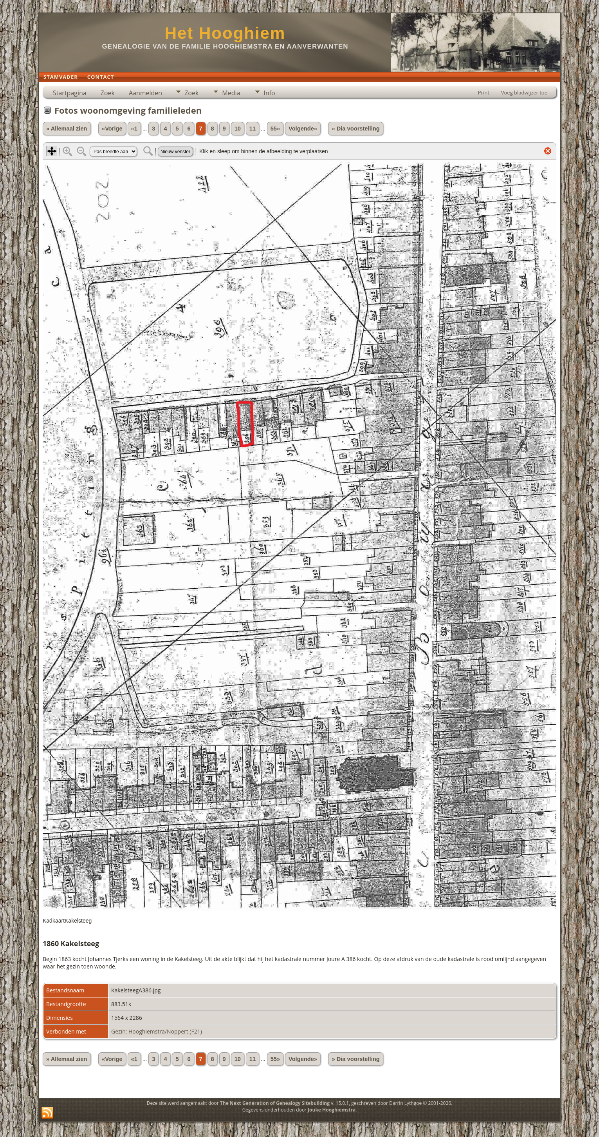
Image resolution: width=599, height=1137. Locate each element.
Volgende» (303, 128)
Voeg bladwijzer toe (524, 92)
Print (483, 92)
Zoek (108, 93)
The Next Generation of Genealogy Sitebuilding (275, 1103)
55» (275, 128)
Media (231, 93)
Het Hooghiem (225, 33)
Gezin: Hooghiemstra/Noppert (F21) (156, 1031)
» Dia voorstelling (355, 128)
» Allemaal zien (66, 128)
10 (238, 128)
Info (269, 93)
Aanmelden (145, 93)
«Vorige (112, 128)
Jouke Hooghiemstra (331, 1109)
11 (252, 128)
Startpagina (70, 93)
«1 (134, 128)
